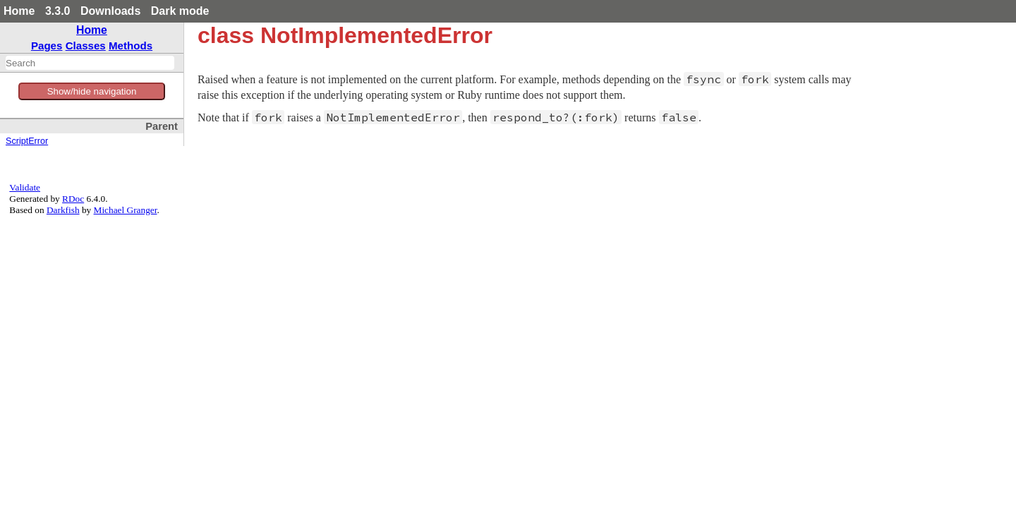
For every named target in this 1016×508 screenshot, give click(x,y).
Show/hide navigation (92, 91)
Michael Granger (125, 210)
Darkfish (63, 210)
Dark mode (180, 11)
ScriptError (27, 141)
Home (19, 11)
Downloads (110, 11)
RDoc (73, 198)
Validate (24, 187)
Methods (130, 46)
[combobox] (90, 63)
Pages (47, 46)
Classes (86, 46)
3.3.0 (58, 11)
